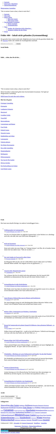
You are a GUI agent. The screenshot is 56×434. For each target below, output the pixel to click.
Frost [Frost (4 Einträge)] (33, 407)
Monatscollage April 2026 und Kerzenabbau (16, 340)
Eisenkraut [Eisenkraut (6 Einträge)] (12, 407)
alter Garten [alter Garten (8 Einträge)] (14, 405)
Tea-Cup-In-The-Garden (7, 160)
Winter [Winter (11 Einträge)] (39, 417)
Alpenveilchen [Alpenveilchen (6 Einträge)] (5, 405)
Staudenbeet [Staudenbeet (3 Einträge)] (17, 417)
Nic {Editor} (9, 328)
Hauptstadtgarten (5, 151)
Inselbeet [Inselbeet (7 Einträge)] (28, 412)
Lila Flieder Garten (6, 169)
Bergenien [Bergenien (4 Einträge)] (35, 405)
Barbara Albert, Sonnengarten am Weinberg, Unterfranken (20, 311)
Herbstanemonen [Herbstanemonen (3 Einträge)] (51, 410)
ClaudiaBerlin (9, 272)
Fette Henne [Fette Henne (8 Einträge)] (27, 407)
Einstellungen (4, 431)
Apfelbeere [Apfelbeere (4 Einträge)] (22, 405)
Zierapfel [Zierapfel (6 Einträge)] (35, 420)
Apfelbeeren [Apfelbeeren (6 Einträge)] (29, 405)
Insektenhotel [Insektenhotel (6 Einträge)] (20, 412)
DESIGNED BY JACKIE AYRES (10, 432)
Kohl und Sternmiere (10, 243)
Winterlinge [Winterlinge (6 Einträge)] (46, 418)
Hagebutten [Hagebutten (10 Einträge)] (30, 410)
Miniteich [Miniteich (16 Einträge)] (20, 414)
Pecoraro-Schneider (10, 259)
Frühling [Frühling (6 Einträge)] (37, 407)
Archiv (3, 396)
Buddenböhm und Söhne (7, 136)
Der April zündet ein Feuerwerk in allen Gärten (17, 257)
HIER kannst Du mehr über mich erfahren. (13, 96)
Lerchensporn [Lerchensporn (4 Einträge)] (43, 412)
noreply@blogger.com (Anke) (13, 231)
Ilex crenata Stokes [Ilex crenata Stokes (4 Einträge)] (10, 412)
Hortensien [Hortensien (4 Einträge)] (3, 412)
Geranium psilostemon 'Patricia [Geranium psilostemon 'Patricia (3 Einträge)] (20, 410)
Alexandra (16, 423)
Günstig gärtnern (5, 142)
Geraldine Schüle (5, 115)
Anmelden (44, 423)
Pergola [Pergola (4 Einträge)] (38, 415)
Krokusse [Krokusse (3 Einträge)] (32, 412)
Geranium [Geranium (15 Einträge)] (9, 410)
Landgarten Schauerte (7, 109)
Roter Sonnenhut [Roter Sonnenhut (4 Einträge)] (47, 415)
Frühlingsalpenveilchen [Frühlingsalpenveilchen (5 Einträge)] (47, 407)
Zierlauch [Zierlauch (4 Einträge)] (40, 420)
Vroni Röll (4, 118)
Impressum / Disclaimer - (22, 426)
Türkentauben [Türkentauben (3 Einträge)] (33, 417)
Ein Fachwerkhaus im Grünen (9, 166)
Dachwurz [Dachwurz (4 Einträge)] (46, 405)
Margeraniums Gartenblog (8, 8)
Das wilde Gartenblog (7, 148)
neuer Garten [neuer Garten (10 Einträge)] (30, 415)
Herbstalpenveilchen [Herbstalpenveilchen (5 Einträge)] (41, 410)
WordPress (37, 423)
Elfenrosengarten (5, 157)
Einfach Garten (5, 130)
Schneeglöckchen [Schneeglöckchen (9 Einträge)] (7, 417)
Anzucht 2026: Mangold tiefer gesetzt (14, 271)
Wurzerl (8, 313)
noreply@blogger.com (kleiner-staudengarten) (17, 286)
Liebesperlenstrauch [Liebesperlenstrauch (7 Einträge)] (7, 415)
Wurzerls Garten (5, 133)
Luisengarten (4, 139)
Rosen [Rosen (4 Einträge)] (41, 415)
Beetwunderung (5, 121)
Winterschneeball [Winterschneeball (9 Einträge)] (7, 420)
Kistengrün (4, 106)
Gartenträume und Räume (8, 124)
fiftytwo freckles (5, 163)
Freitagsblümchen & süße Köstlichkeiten (15, 284)
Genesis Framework (27, 423)
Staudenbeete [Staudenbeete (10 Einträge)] (25, 417)
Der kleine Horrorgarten (7, 145)
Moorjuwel (4, 112)
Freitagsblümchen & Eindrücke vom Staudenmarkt (18, 381)
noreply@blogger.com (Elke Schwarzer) (15, 245)
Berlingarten (4, 154)
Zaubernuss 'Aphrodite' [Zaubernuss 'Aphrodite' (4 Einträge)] (25, 420)
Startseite (5, 40)
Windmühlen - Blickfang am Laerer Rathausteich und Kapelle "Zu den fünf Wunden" (28, 354)
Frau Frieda (4, 127)
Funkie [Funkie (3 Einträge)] (2, 410)
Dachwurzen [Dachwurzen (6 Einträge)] (5, 407)
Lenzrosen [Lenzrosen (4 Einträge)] (37, 412)
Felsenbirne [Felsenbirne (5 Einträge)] (19, 407)
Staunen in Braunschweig (11, 367)
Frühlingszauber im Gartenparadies (14, 230)
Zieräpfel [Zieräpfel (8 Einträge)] (46, 420)
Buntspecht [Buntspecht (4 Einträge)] (41, 405)
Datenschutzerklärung (35, 426)
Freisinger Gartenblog (7, 103)
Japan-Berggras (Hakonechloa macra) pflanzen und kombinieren (22, 298)
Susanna (8, 299)
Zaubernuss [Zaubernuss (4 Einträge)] (17, 420)
